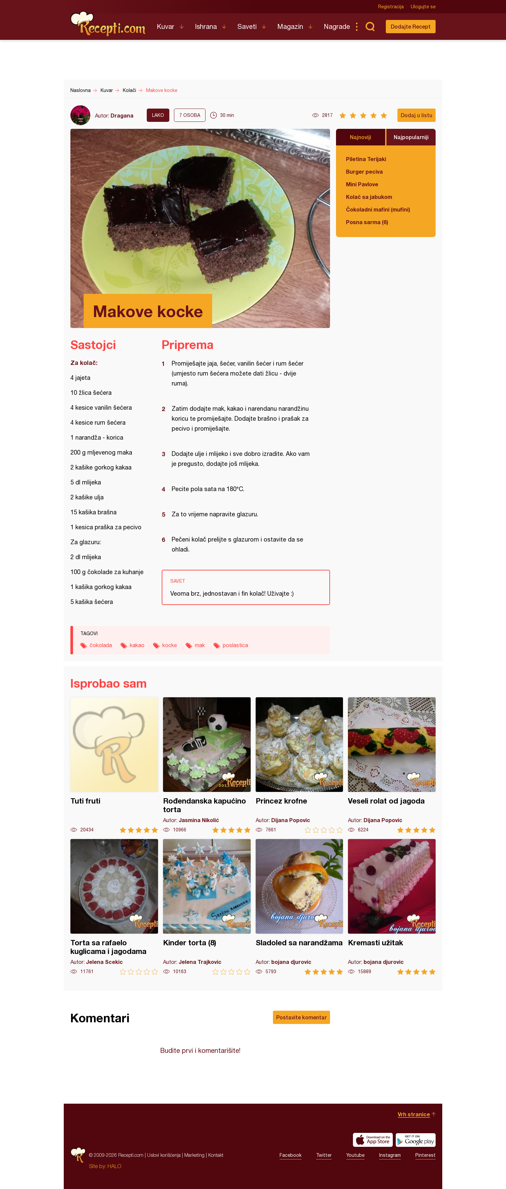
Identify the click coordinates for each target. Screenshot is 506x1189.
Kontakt (215, 1155)
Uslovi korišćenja (164, 1155)
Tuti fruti (114, 765)
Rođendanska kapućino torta (207, 765)
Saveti (247, 26)
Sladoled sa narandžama (299, 907)
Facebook (290, 1155)
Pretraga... (370, 26)
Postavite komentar (301, 1017)
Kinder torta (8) (207, 907)
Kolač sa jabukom (369, 197)
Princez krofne (299, 765)
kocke (169, 645)
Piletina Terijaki (366, 159)
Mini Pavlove (362, 184)
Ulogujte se (423, 6)
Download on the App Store (373, 1140)
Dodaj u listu (416, 115)
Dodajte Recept (411, 26)
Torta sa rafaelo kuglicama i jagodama (114, 907)
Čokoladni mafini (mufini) (378, 209)
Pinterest (425, 1155)
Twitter (324, 1155)
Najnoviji (360, 137)
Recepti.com (108, 24)
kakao (137, 645)
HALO (114, 1166)
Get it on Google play (416, 1140)
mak (200, 645)
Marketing (194, 1155)
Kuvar (165, 26)
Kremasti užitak (392, 907)
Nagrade (337, 26)
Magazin (290, 26)
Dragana (122, 115)
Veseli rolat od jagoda (392, 765)
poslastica (235, 645)
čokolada (101, 645)
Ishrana (206, 26)
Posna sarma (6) (367, 222)
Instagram (390, 1155)
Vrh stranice (414, 1114)
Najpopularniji (411, 137)
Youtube (355, 1155)
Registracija (391, 6)
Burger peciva (364, 171)
